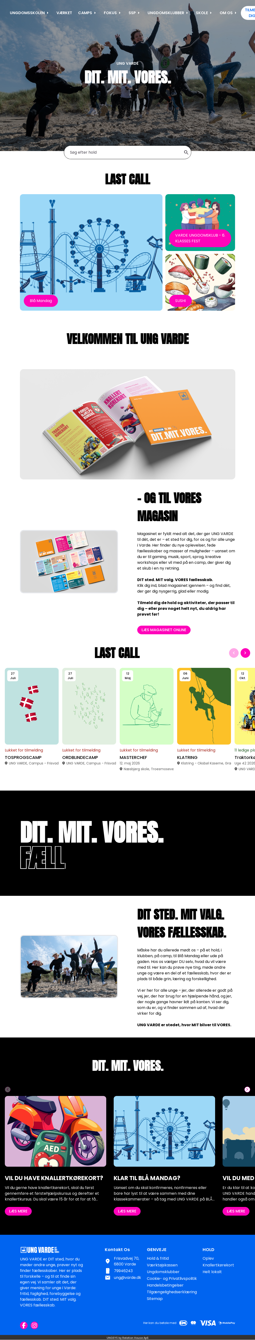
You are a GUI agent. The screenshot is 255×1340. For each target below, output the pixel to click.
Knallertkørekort (218, 1265)
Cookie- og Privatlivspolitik (172, 1278)
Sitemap (155, 1298)
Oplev (208, 1258)
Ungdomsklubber (163, 1272)
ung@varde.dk (127, 1277)
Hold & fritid (158, 1258)
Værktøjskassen (162, 1265)
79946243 (123, 1271)
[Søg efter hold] (125, 152)
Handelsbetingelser (165, 1285)
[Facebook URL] (24, 1325)
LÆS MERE (18, 1234)
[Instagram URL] (34, 1325)
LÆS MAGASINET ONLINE (187, 630)
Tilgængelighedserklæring (172, 1292)
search (186, 152)
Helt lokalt (212, 1272)
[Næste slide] (245, 676)
